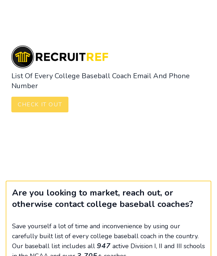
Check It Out (40, 104)
